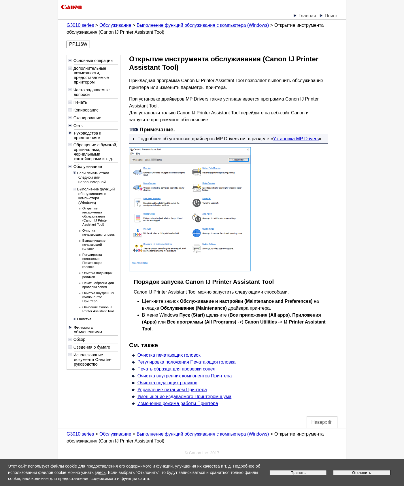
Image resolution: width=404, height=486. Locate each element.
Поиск (331, 15)
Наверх (322, 422)
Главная (307, 15)
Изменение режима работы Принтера (177, 403)
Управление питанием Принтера (172, 389)
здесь (100, 472)
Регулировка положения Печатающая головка (186, 362)
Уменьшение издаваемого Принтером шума (184, 396)
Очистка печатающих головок (169, 355)
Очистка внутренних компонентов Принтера (184, 375)
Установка (296, 138)
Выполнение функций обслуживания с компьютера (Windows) (203, 25)
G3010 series (80, 25)
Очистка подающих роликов (167, 382)
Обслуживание (115, 25)
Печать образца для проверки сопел (176, 368)
